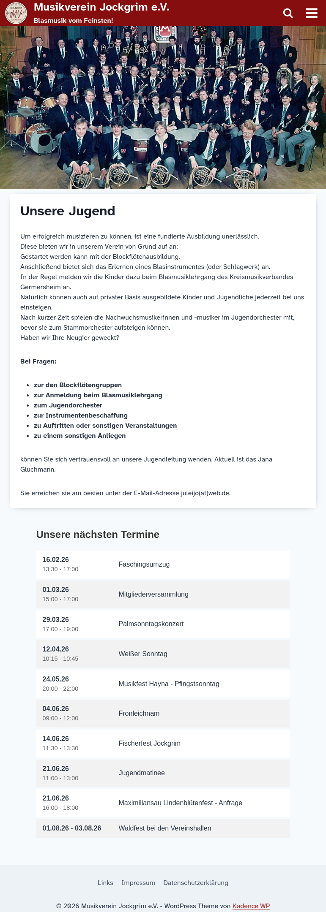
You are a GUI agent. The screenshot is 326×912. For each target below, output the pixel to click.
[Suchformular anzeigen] (288, 13)
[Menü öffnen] (311, 13)
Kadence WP (251, 905)
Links (105, 882)
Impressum (138, 882)
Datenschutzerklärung (195, 882)
